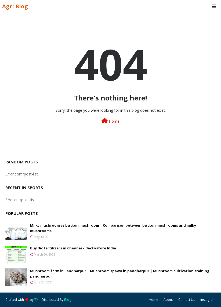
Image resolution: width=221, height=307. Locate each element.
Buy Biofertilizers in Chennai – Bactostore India (73, 248)
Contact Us (186, 299)
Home (110, 121)
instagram (208, 299)
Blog (67, 299)
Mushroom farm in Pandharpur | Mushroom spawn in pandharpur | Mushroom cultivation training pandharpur (119, 273)
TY (36, 299)
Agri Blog (15, 6)
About (168, 299)
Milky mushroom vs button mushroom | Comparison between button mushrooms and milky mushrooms (113, 228)
